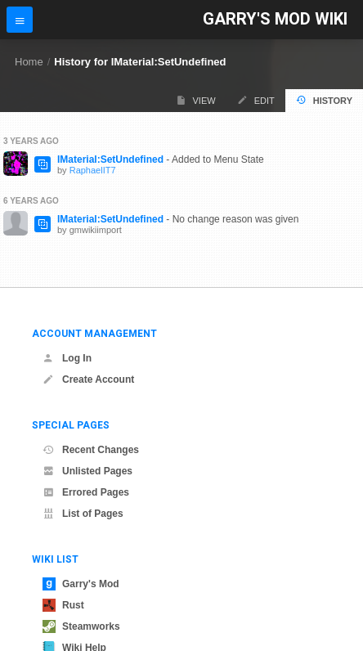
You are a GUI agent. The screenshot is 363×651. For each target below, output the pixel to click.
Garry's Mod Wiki (275, 19)
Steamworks (81, 626)
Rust (63, 605)
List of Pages (83, 513)
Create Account (88, 379)
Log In (67, 358)
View (196, 100)
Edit (256, 100)
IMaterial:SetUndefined (110, 159)
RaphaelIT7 (92, 170)
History (324, 100)
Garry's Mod (81, 583)
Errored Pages (86, 492)
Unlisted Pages (87, 471)
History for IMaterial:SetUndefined (140, 62)
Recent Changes (91, 449)
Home (29, 62)
